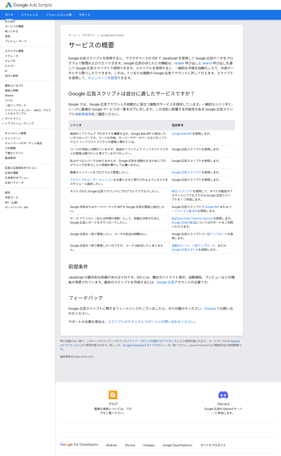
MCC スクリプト (182, 191)
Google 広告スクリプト (187, 172)
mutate (179, 63)
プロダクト (88, 35)
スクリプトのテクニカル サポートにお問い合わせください (151, 322)
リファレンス (29, 15)
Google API (212, 207)
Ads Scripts (32, 5)
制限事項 (84, 114)
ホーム (72, 35)
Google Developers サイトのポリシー (145, 345)
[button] (27, 118)
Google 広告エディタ (185, 249)
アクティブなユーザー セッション (91, 179)
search (207, 63)
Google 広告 (165, 282)
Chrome (130, 445)
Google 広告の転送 (184, 222)
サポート (84, 15)
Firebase (149, 445)
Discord (210, 309)
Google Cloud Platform (177, 445)
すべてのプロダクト (213, 445)
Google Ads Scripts (112, 35)
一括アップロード (215, 234)
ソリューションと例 (58, 15)
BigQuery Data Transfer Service (192, 218)
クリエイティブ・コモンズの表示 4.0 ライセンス (148, 341)
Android (111, 445)
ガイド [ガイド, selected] (9, 15)
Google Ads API (182, 133)
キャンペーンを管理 (102, 78)
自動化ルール (180, 245)
